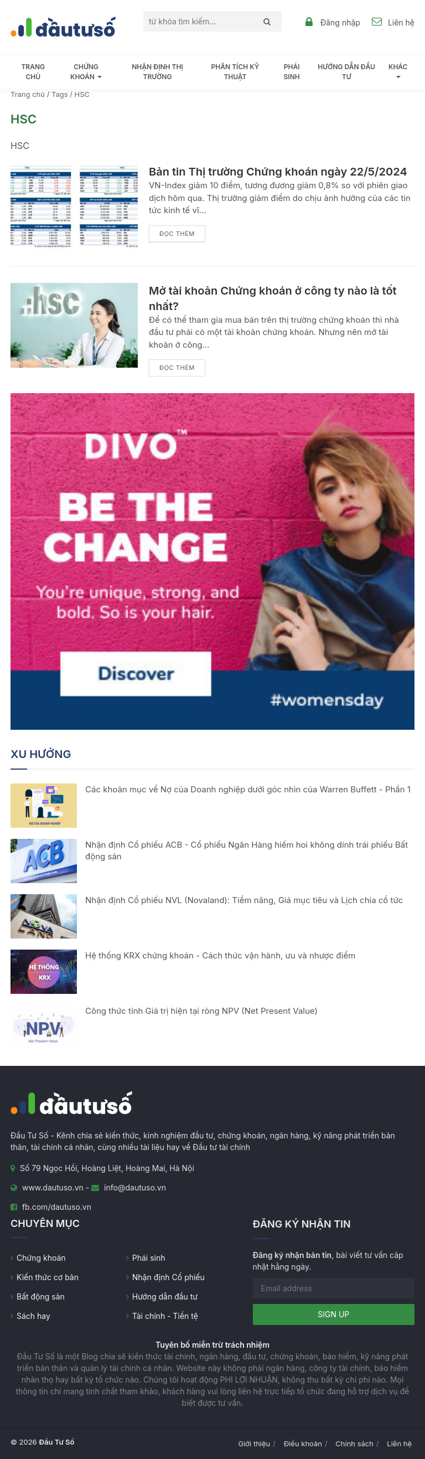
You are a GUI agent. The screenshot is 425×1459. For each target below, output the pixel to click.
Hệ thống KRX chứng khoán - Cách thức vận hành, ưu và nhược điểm (220, 955)
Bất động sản (41, 1296)
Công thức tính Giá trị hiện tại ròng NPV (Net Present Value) (201, 1011)
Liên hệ (401, 22)
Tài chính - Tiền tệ (165, 1316)
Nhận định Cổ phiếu (168, 1277)
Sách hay (33, 1316)
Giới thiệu (255, 1443)
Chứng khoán (41, 1257)
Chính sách (354, 1443)
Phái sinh (292, 72)
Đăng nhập (340, 22)
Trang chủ (33, 72)
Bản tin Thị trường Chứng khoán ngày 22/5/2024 (278, 171)
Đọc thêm (177, 234)
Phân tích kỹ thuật (235, 72)
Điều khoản (303, 1443)
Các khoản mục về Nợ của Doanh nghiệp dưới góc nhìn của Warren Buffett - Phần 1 (248, 789)
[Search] (264, 21)
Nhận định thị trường (157, 72)
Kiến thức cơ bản (48, 1277)
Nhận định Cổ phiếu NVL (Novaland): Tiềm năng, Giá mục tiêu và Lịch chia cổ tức (244, 900)
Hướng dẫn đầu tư (346, 72)
